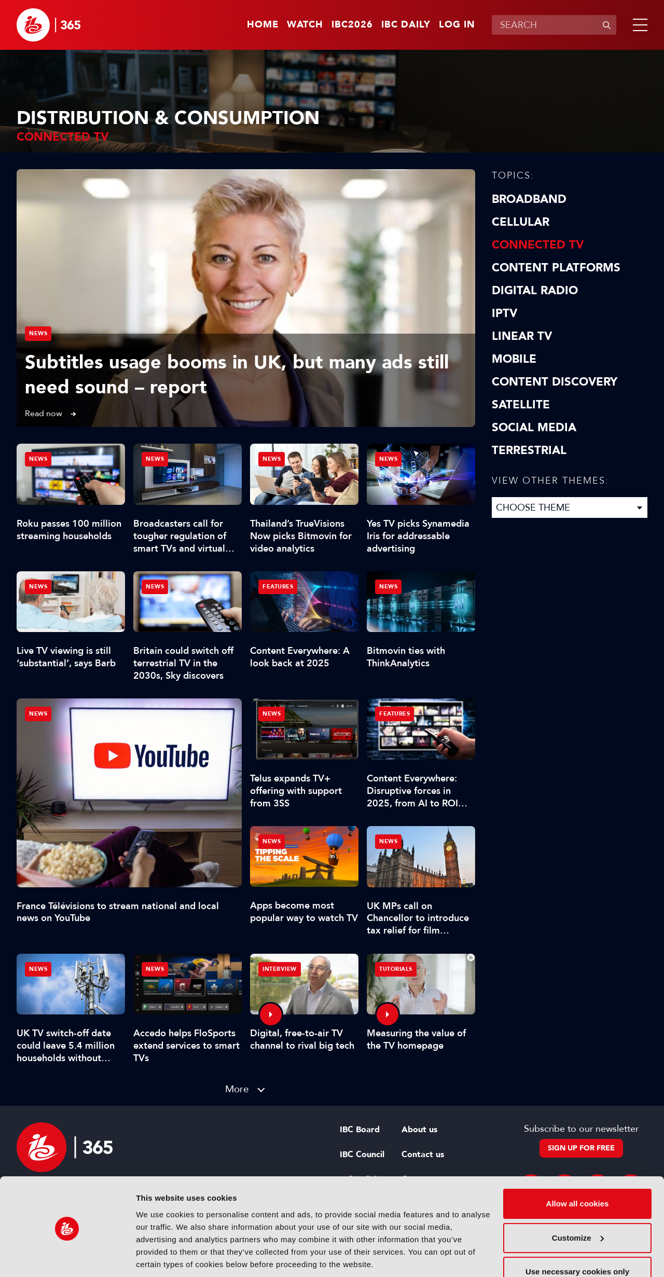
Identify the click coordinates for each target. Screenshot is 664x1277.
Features (277, 587)
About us (419, 1129)
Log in (457, 25)
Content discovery (554, 382)
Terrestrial (529, 450)
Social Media (534, 427)
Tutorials (395, 969)
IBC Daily (406, 25)
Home (263, 25)
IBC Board (360, 1129)
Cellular (520, 222)
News (38, 333)
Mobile (514, 359)
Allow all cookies (577, 1167)
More (237, 1088)
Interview (279, 969)
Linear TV (522, 336)
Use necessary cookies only (577, 1235)
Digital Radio (535, 290)
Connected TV (538, 245)
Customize (578, 1201)
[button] (638, 25)
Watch (305, 25)
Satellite (521, 405)
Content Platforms (556, 268)
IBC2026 (352, 25)
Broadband (529, 199)
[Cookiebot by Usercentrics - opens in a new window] (67, 1257)
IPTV (504, 313)
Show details (160, 1256)
